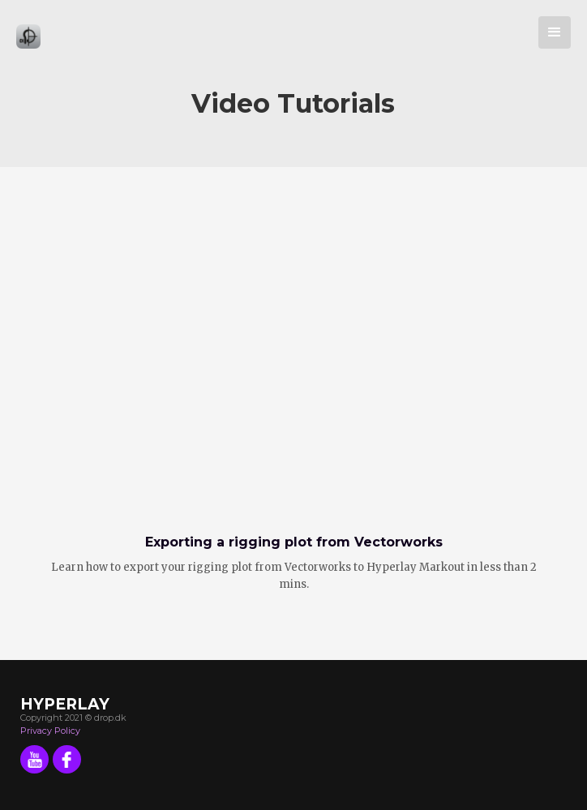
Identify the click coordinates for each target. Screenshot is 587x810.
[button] (554, 32)
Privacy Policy (50, 730)
